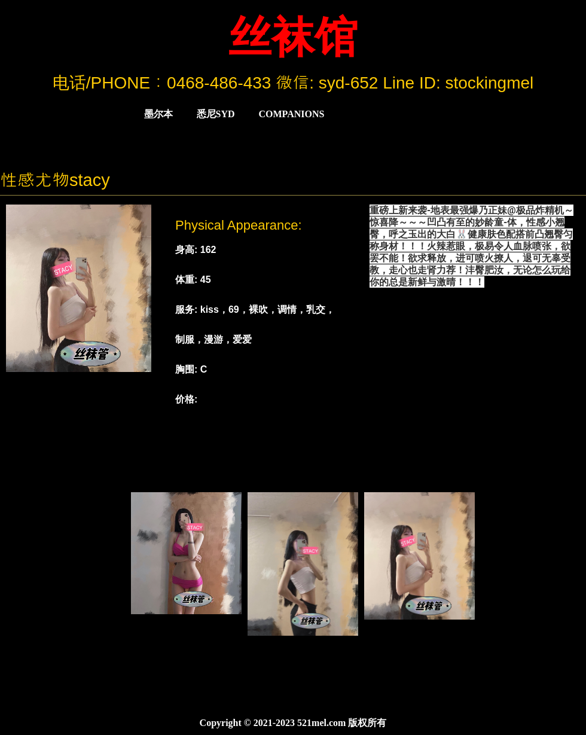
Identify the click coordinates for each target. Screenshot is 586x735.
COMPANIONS (292, 114)
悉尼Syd (216, 114)
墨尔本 (158, 114)
